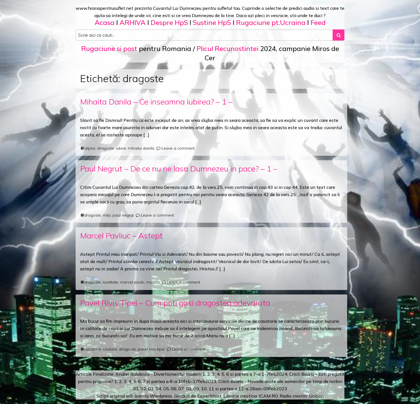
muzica (153, 282)
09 (196, 388)
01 (136, 388)
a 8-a (171, 381)
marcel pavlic (132, 282)
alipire (89, 148)
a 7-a (254, 374)
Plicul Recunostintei (227, 48)
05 (166, 388)
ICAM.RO (268, 396)
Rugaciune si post (109, 48)
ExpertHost (209, 396)
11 (211, 388)
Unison (316, 396)
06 (173, 388)
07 (181, 388)
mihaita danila (141, 148)
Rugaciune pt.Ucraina (270, 22)
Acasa (105, 22)
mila (107, 215)
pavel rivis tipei (151, 349)
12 (241, 388)
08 (189, 388)
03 (151, 388)
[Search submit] (338, 35)
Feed (318, 22)
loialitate (110, 282)
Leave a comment (178, 148)
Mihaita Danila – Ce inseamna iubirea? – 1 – (156, 101)
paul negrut (123, 215)
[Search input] (204, 35)
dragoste (105, 148)
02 (143, 388)
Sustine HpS (212, 22)
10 (204, 388)
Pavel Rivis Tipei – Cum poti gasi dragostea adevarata (175, 303)
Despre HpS (169, 22)
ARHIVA (133, 22)
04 (158, 388)
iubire (121, 148)
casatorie (92, 349)
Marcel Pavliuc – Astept (121, 235)
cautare (110, 349)
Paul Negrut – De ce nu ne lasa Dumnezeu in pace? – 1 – (178, 168)
